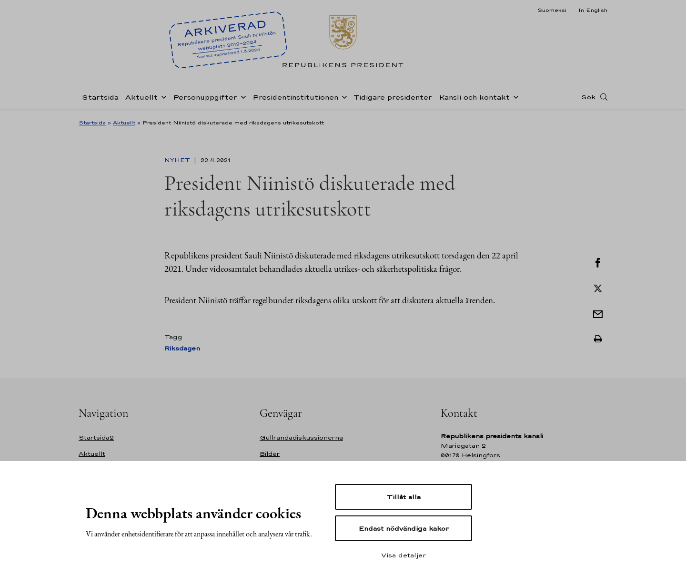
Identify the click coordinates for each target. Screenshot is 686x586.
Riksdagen (182, 348)
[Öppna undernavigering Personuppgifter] (241, 96)
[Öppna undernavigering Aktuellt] (162, 96)
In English (592, 10)
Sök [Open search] (588, 97)
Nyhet (178, 160)
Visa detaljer (403, 555)
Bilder (270, 454)
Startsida (100, 97)
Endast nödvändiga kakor (404, 528)
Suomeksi (551, 10)
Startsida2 (96, 437)
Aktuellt (141, 97)
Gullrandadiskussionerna (301, 437)
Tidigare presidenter (392, 97)
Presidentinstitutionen (295, 97)
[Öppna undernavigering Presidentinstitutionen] (342, 96)
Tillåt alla (404, 497)
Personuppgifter (205, 97)
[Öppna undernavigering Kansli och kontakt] (514, 96)
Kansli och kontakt (474, 97)
